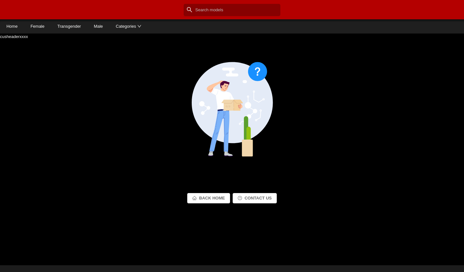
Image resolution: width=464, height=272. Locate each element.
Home (12, 26)
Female (37, 26)
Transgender (69, 26)
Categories (128, 26)
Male (98, 26)
